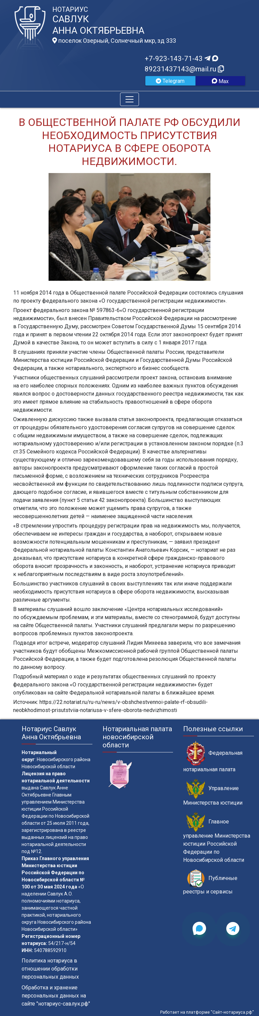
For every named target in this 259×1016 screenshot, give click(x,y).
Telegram (170, 81)
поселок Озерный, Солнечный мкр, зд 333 (114, 40)
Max (220, 81)
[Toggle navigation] (129, 99)
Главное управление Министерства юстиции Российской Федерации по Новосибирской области (216, 837)
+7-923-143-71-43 (181, 59)
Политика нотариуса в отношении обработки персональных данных (50, 968)
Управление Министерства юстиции (212, 792)
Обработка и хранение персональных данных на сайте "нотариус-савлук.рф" (56, 995)
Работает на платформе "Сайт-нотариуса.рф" (207, 1012)
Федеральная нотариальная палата (212, 757)
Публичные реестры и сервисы (210, 882)
